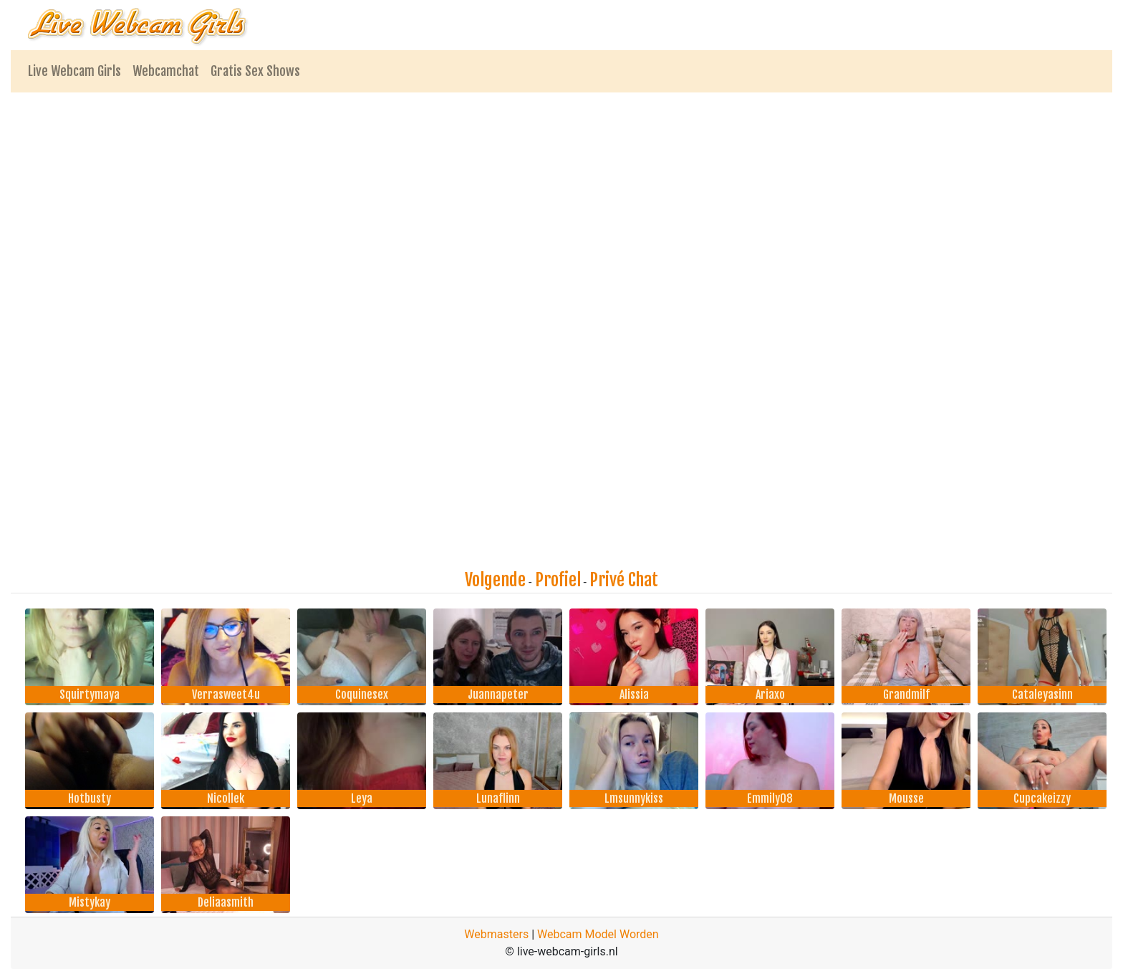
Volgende (495, 580)
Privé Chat (623, 580)
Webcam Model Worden (598, 934)
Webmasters (496, 934)
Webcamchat (165, 71)
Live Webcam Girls (74, 71)
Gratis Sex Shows (255, 71)
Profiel (558, 580)
